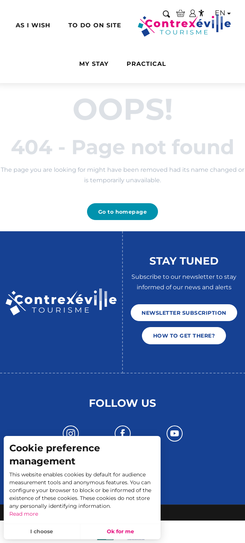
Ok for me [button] (120, 531)
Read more (23, 513)
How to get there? (184, 335)
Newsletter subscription (184, 312)
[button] (33, 25)
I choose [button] (41, 531)
